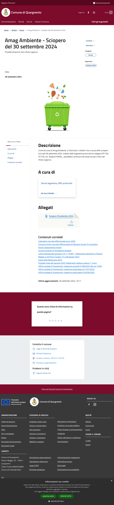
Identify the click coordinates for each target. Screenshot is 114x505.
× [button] (111, 481)
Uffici (3, 429)
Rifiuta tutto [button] (66, 496)
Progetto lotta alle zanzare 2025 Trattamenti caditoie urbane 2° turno (67, 263)
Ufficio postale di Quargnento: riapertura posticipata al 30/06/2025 (66, 272)
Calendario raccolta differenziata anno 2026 (56, 241)
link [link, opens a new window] (78, 492)
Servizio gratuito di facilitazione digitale (54, 250)
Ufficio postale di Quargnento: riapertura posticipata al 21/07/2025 (66, 269)
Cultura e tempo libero (37, 425)
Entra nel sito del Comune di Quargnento (57, 389)
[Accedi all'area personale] (101, 3)
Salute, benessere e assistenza (69, 437)
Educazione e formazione (66, 421)
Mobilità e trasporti (36, 441)
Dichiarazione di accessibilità (68, 469)
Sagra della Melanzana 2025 (50, 259)
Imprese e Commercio (37, 433)
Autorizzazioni (62, 441)
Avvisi (21, 30)
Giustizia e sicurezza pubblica (68, 425)
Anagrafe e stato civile (37, 421)
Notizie (88, 421)
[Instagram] (90, 12)
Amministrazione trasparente (68, 457)
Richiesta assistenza (37, 469)
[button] (57, 501)
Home (6, 30)
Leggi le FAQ (34, 465)
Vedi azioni (91, 45)
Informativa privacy (64, 461)
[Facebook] (84, 12)
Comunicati (90, 425)
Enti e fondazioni (7, 433)
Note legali (61, 465)
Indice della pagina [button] (14, 142)
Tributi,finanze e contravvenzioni (69, 429)
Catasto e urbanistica (37, 437)
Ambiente (61, 433)
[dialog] (57, 491)
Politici (3, 437)
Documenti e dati (7, 445)
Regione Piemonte (8, 3)
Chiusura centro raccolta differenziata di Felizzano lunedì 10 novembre (68, 244)
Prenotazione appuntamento (40, 457)
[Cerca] (110, 12)
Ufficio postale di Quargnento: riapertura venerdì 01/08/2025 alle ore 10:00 (70, 266)
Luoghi (88, 440)
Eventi (88, 444)
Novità (14, 30)
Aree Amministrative (9, 425)
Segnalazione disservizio (38, 461)
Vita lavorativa (34, 429)
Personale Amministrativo (11, 441)
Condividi (90, 41)
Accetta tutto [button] (48, 496)
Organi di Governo (8, 421)
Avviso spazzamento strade (49, 247)
